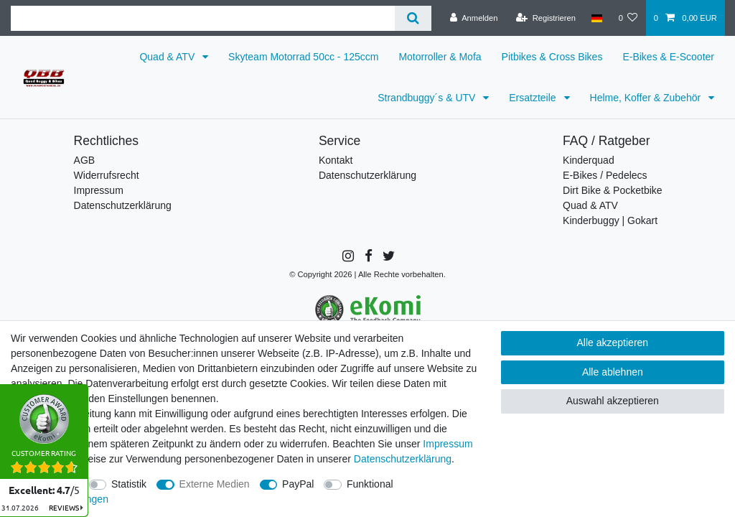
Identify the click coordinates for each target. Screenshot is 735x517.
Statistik (128, 484)
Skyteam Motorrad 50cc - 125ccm (303, 56)
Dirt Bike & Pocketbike (613, 190)
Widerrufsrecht (106, 175)
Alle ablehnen (612, 372)
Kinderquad (588, 160)
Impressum (98, 190)
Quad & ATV (168, 56)
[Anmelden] (474, 18)
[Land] (597, 18)
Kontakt (335, 160)
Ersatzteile (533, 97)
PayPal (298, 484)
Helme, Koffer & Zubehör (646, 97)
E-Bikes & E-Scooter (668, 56)
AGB (84, 160)
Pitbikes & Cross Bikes (552, 56)
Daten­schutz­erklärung (402, 459)
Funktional (370, 484)
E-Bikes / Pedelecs (605, 175)
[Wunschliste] (627, 18)
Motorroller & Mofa (439, 56)
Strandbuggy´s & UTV (428, 97)
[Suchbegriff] (203, 18)
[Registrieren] (546, 18)
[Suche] (413, 18)
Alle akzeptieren (613, 342)
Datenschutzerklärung (123, 205)
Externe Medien (214, 484)
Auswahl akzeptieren (612, 400)
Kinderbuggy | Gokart (610, 220)
